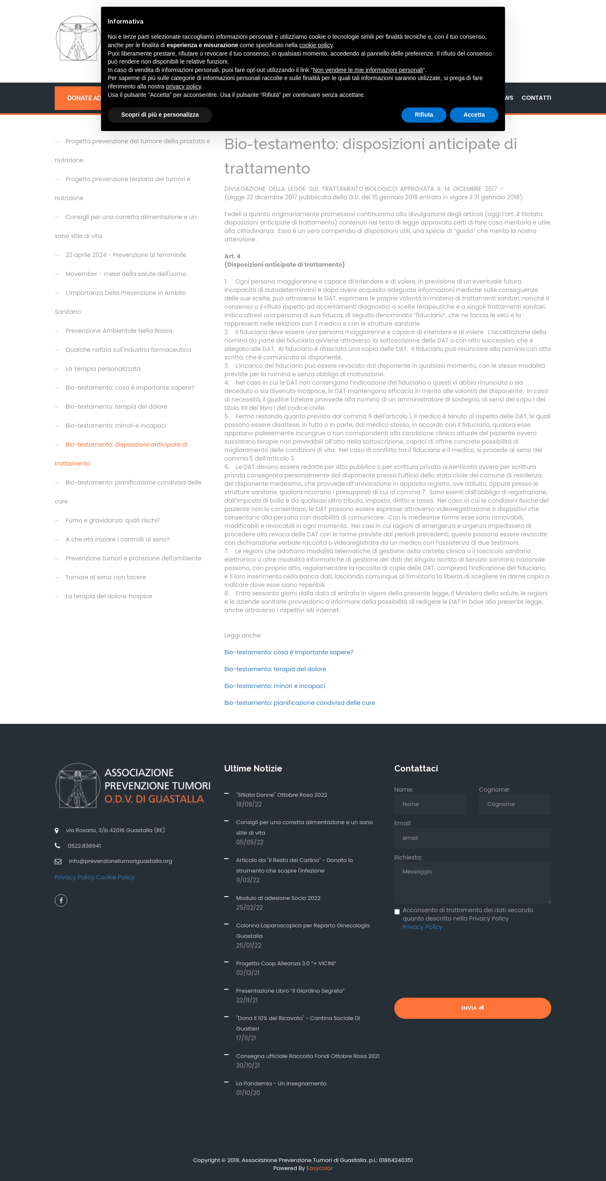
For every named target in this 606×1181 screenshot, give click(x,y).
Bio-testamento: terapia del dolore (275, 668)
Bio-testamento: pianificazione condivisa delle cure (299, 702)
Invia (473, 1007)
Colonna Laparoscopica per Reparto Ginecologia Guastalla (302, 930)
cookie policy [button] (315, 45)
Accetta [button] (474, 114)
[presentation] (458, 964)
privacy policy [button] (183, 86)
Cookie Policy (115, 877)
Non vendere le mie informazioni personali (368, 70)
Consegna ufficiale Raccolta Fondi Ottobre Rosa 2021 (308, 1056)
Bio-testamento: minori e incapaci (274, 685)
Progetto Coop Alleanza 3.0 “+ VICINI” (286, 963)
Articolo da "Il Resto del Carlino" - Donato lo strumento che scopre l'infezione (294, 865)
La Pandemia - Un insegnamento (281, 1083)
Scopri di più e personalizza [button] (160, 114)
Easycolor (319, 1168)
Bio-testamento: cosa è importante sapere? (288, 652)
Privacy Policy (75, 877)
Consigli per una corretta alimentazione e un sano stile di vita (304, 827)
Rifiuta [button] (424, 114)
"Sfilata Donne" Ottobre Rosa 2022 (281, 794)
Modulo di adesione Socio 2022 (278, 898)
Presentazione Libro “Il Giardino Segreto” (290, 990)
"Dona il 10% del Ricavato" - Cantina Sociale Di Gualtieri (298, 1023)
